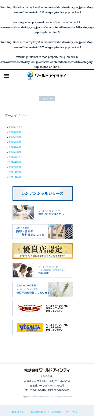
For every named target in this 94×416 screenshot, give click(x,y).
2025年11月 (16, 127)
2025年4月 (15, 147)
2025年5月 (15, 142)
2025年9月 (15, 132)
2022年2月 (15, 167)
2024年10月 (16, 157)
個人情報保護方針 (38, 412)
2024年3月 (15, 162)
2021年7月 (15, 172)
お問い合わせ (18, 412)
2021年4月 (15, 177)
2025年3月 (15, 152)
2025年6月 (15, 136)
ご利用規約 (56, 412)
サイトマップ (72, 412)
